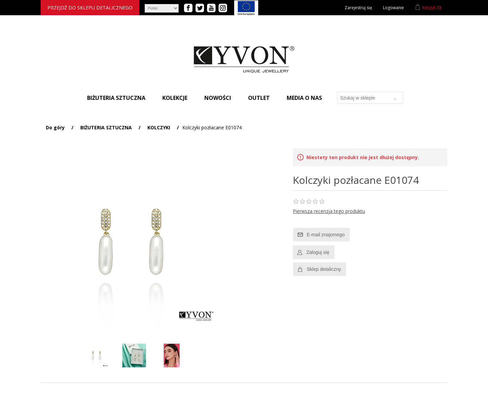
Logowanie (393, 7)
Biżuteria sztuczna (116, 98)
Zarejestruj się (358, 7)
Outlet (259, 98)
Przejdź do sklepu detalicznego (90, 7)
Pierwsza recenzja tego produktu (329, 211)
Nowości (217, 98)
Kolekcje (174, 98)
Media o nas (304, 98)
